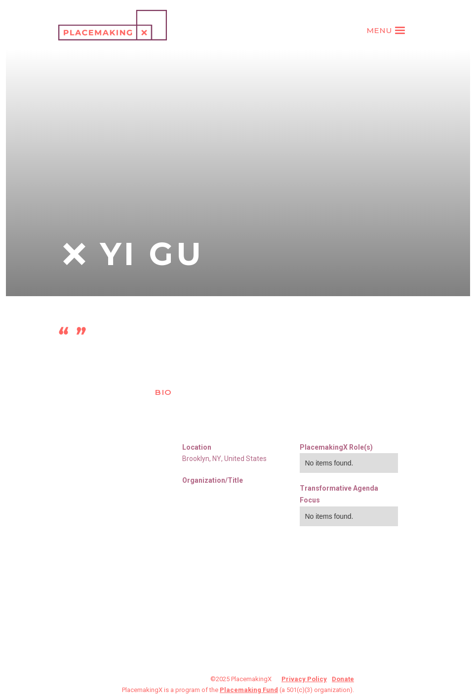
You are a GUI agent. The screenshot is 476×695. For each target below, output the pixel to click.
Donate (343, 679)
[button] (387, 30)
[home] (112, 25)
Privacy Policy (304, 679)
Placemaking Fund (249, 690)
